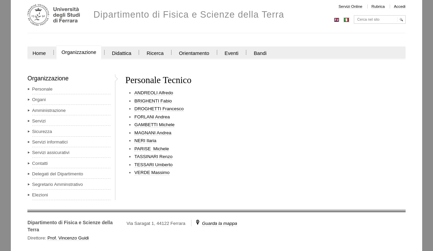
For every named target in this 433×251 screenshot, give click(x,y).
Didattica (121, 53)
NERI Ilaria (145, 140)
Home (39, 53)
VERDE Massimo (151, 172)
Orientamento (194, 53)
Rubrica (378, 6)
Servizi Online (350, 6)
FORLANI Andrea (152, 116)
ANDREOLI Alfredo (153, 92)
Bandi (260, 53)
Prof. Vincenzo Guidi (68, 237)
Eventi (231, 53)
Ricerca (155, 53)
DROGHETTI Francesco (159, 108)
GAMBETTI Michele (154, 124)
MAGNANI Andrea (152, 132)
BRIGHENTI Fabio (153, 100)
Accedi (399, 6)
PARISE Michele (151, 148)
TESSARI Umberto (153, 164)
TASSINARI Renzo (153, 156)
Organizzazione (79, 52)
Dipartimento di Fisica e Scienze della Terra (188, 14)
